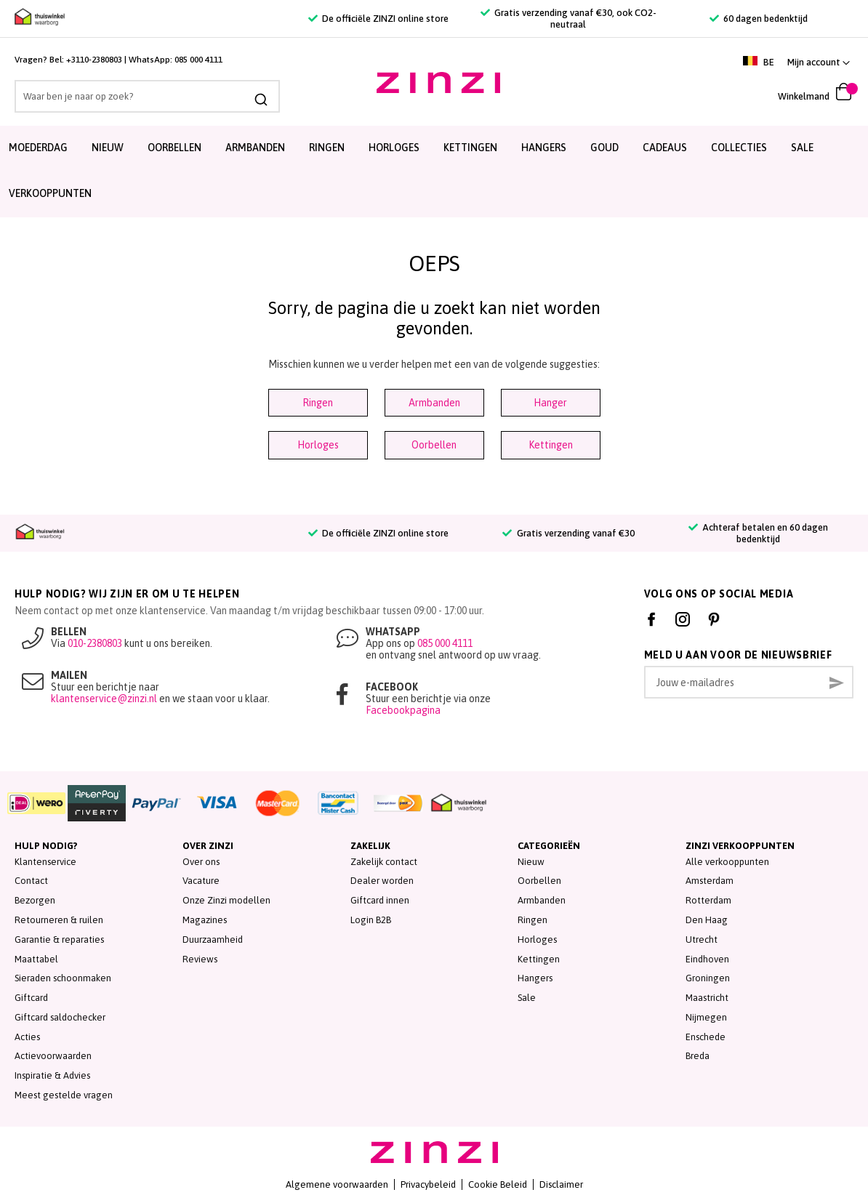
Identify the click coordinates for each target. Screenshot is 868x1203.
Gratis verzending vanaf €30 (568, 533)
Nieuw (108, 147)
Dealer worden (382, 880)
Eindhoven (707, 959)
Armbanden (255, 147)
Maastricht (707, 997)
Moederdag (38, 147)
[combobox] (136, 96)
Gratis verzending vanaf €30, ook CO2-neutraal (568, 18)
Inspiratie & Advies (52, 1075)
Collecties (739, 147)
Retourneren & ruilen (59, 919)
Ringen (327, 147)
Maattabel (36, 959)
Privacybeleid (428, 1184)
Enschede (706, 1036)
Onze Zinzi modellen (226, 900)
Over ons (201, 861)
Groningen (708, 978)
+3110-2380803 (94, 60)
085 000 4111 (198, 60)
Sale (527, 997)
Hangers (543, 147)
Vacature (201, 880)
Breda (698, 1055)
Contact (31, 880)
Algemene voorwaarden (337, 1184)
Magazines (204, 919)
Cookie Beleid (497, 1184)
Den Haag (707, 919)
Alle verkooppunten (727, 861)
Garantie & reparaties (59, 939)
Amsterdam (710, 880)
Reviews (199, 959)
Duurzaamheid (212, 939)
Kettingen (470, 147)
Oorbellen (174, 147)
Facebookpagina (403, 710)
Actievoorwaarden (53, 1055)
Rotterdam (708, 900)
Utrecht (702, 939)
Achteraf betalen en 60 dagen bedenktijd (758, 533)
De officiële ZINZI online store (378, 18)
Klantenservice (45, 861)
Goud (604, 147)
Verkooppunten (50, 193)
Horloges (394, 147)
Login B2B (370, 919)
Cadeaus (665, 147)
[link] (818, 62)
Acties (27, 1036)
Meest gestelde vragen (64, 1095)
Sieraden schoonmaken (63, 978)
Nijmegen (706, 1017)
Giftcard (31, 997)
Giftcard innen (379, 900)
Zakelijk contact (383, 861)
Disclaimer (561, 1184)
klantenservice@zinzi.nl (104, 698)
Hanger (550, 403)
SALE (802, 147)
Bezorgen (35, 900)
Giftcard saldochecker (60, 1017)
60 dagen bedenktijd (759, 18)
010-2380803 (95, 643)
